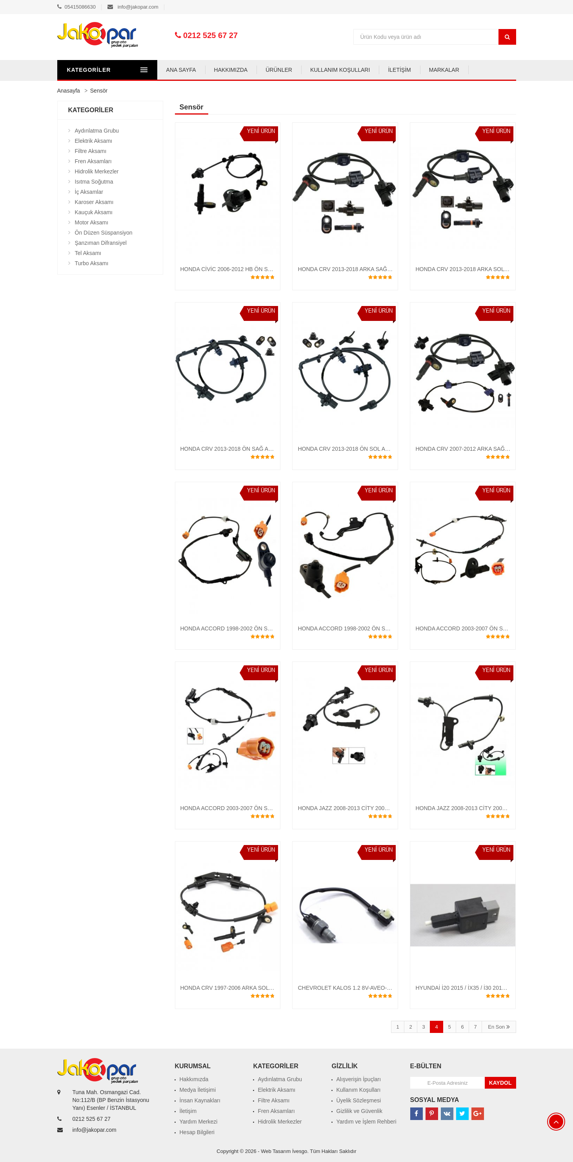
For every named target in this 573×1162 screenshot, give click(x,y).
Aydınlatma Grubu (97, 130)
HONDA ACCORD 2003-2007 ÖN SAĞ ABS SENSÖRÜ (248, 808)
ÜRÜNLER (284, 70)
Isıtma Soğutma (94, 181)
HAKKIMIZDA (237, 70)
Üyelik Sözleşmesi (359, 1100)
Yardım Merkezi (199, 1121)
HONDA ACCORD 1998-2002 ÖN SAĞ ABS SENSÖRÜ (248, 628)
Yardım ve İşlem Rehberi (367, 1121)
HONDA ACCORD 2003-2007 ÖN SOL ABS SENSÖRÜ (483, 628)
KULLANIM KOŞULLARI (346, 70)
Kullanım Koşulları (359, 1090)
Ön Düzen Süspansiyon (104, 232)
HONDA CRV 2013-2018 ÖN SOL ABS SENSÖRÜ (359, 449)
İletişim (188, 1111)
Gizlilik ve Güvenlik (359, 1111)
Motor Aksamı (92, 222)
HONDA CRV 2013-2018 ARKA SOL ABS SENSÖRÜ (480, 269)
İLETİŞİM (405, 70)
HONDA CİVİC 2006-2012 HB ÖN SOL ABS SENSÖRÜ (248, 269)
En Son (498, 1027)
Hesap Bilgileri (197, 1132)
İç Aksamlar (89, 192)
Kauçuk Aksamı (94, 212)
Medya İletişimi (198, 1090)
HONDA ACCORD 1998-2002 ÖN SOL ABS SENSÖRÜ (365, 628)
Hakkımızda (194, 1079)
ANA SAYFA (187, 70)
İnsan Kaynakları (200, 1100)
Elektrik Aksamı (94, 141)
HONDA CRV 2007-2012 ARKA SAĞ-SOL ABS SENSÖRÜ (486, 449)
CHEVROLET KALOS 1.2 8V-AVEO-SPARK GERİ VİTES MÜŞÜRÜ (380, 988)
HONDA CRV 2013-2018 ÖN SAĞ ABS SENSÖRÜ (242, 449)
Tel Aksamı (88, 253)
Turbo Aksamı (92, 263)
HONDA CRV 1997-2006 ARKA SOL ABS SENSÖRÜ (245, 988)
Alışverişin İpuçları (359, 1079)
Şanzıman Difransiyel (101, 243)
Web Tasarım (276, 1151)
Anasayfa (68, 90)
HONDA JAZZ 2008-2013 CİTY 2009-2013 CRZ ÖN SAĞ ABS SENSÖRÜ (388, 808)
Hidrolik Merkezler (97, 171)
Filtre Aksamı (91, 151)
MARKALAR (450, 70)
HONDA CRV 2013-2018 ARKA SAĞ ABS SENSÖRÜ (363, 269)
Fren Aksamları (93, 161)
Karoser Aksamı (94, 202)
